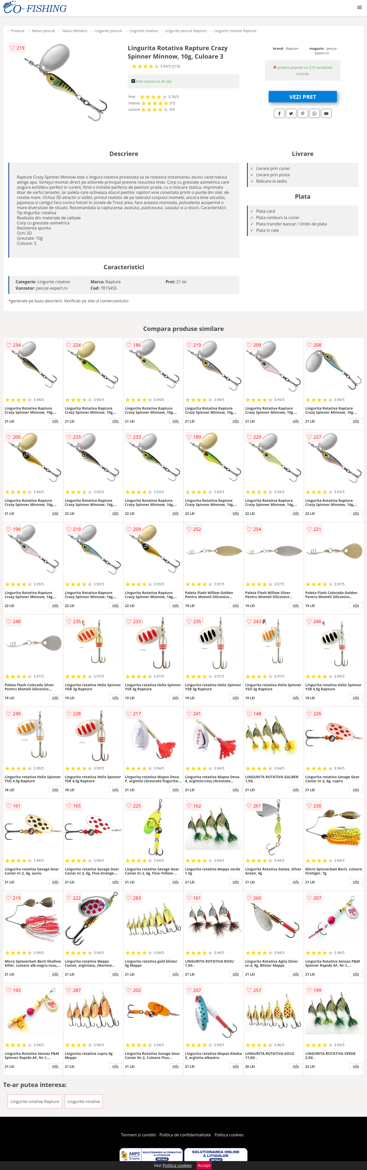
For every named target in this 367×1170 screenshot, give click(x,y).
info (55, 421)
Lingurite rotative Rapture (235, 30)
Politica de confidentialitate (185, 1135)
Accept (204, 1165)
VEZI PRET (302, 96)
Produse (17, 30)
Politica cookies (229, 1135)
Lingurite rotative (143, 30)
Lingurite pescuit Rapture (186, 30)
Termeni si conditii (138, 1135)
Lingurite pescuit (108, 30)
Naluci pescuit (43, 30)
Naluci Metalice (74, 30)
